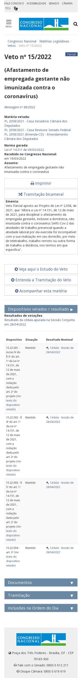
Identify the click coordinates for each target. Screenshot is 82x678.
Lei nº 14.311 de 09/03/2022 (24, 150)
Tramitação (19, 595)
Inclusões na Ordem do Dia (33, 608)
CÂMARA (67, 3)
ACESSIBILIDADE (36, 3)
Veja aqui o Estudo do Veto (41, 269)
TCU (7, 8)
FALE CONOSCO (14, 3)
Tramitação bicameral (41, 194)
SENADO (54, 3)
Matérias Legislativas (54, 41)
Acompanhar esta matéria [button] (41, 290)
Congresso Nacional (22, 41)
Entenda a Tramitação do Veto (41, 279)
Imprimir (41, 183)
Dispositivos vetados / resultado (38, 309)
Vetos (12, 45)
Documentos (20, 582)
